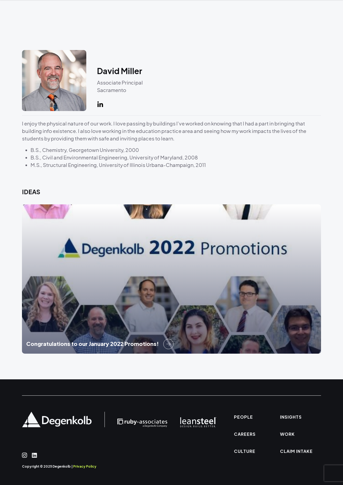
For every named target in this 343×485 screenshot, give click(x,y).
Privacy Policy (84, 466)
